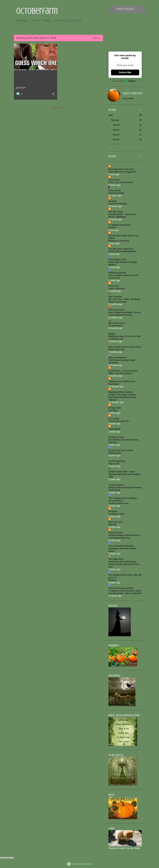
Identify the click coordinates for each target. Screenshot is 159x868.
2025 (110, 115)
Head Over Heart (116, 193)
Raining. (112, 580)
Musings (112, 201)
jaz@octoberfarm (132, 93)
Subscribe (125, 72)
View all (97, 38)
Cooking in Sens (116, 437)
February (115, 120)
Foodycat (112, 511)
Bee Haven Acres (116, 323)
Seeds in (112, 227)
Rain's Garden (115, 296)
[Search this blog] (130, 9)
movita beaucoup (116, 461)
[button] (53, 94)
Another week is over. (118, 503)
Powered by (125, 81)
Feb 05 (116, 135)
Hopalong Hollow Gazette (120, 392)
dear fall (112, 524)
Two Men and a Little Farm (121, 249)
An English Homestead (119, 225)
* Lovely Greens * (116, 485)
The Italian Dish (115, 559)
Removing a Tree (116, 349)
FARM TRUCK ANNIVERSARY (122, 251)
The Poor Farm (115, 532)
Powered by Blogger (79, 864)
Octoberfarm (37, 11)
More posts (59, 108)
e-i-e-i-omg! (113, 418)
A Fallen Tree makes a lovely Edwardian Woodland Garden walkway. (122, 397)
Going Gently (114, 190)
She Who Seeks (115, 212)
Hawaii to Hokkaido (117, 204)
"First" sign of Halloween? (121, 182)
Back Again (113, 384)
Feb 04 (116, 139)
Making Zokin (114, 453)
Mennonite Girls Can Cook (121, 169)
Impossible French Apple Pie (122, 172)
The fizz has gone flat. (118, 421)
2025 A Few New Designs (120, 373)
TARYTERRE (114, 429)
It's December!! (115, 325)
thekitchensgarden (117, 273)
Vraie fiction (114, 180)
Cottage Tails (114, 408)
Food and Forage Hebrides (121, 588)
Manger (112, 334)
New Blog (113, 410)
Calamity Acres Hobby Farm (121, 381)
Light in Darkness (116, 288)
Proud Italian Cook (117, 259)
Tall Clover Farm (116, 310)
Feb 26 (116, 125)
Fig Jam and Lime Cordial (120, 450)
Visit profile (128, 98)
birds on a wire (115, 522)
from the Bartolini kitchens (121, 546)
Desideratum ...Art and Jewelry (123, 371)
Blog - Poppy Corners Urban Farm (124, 347)
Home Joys (113, 286)
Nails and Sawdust (117, 357)
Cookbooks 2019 (116, 514)
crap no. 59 (113, 463)
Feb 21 (116, 130)
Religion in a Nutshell (118, 241)
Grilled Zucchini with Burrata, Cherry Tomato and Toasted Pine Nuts (124, 564)
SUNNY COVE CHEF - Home (121, 472)
